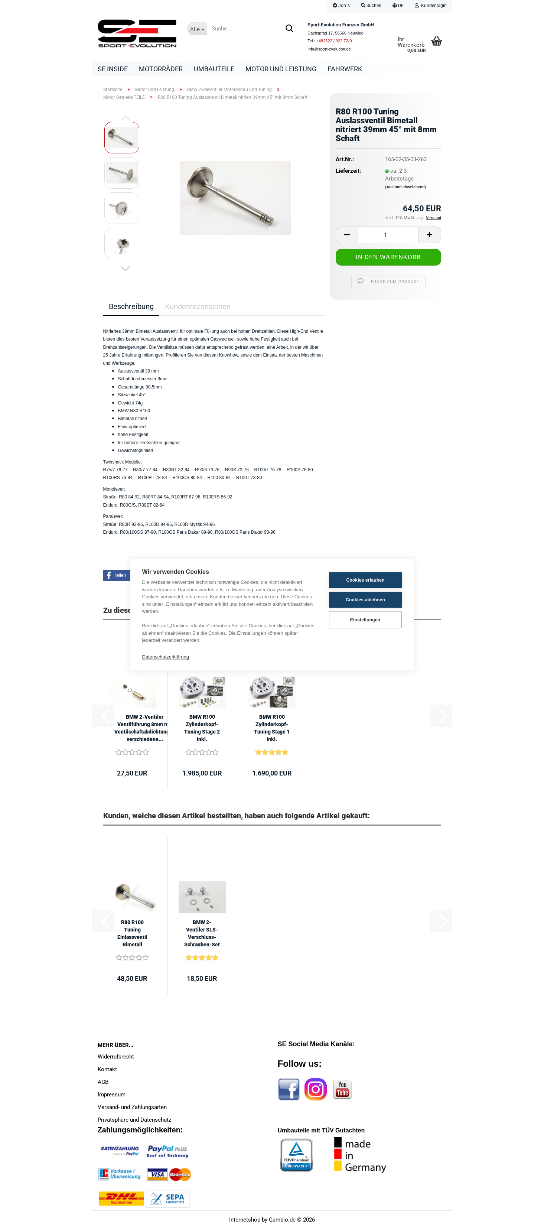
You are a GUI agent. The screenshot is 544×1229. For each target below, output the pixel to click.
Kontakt (107, 1069)
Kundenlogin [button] (431, 5)
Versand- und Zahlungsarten (132, 1107)
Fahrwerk (345, 69)
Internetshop (244, 1219)
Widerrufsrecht (116, 1056)
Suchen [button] (371, 5)
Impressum (112, 1094)
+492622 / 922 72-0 (334, 41)
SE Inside (113, 69)
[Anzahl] (388, 235)
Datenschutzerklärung (165, 657)
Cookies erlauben (365, 580)
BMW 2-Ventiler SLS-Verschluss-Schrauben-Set (202, 933)
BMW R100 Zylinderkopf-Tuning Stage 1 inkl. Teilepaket (272, 728)
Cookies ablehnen (365, 599)
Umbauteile (214, 69)
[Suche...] (197, 28)
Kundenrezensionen (198, 306)
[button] (398, 6)
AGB (103, 1082)
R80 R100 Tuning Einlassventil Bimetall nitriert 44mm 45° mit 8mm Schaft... (132, 933)
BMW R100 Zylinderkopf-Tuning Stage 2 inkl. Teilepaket (202, 728)
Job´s (341, 5)
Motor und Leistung (280, 69)
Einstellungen (365, 619)
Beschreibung (131, 306)
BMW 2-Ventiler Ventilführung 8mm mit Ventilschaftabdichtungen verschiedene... (144, 728)
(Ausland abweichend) (405, 187)
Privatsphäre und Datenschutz (134, 1119)
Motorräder (161, 69)
